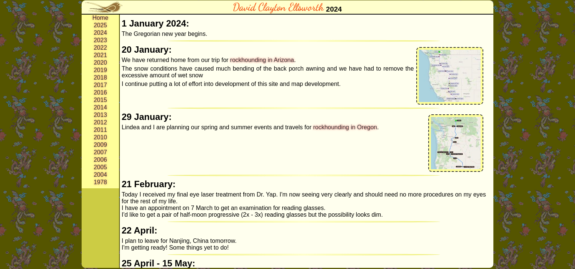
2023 (100, 40)
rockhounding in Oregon (345, 127)
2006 (100, 160)
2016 (100, 92)
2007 (100, 152)
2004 (100, 174)
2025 (100, 25)
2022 (100, 47)
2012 (100, 122)
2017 (100, 85)
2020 (100, 62)
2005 (100, 167)
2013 (100, 115)
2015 (100, 100)
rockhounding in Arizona (262, 60)
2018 (100, 77)
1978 (100, 182)
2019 (100, 70)
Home (100, 18)
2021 (100, 55)
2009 (100, 145)
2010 (100, 137)
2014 (100, 107)
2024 (100, 33)
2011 (100, 130)
